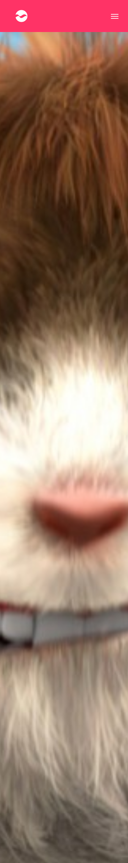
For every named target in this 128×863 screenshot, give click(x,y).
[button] (114, 16)
